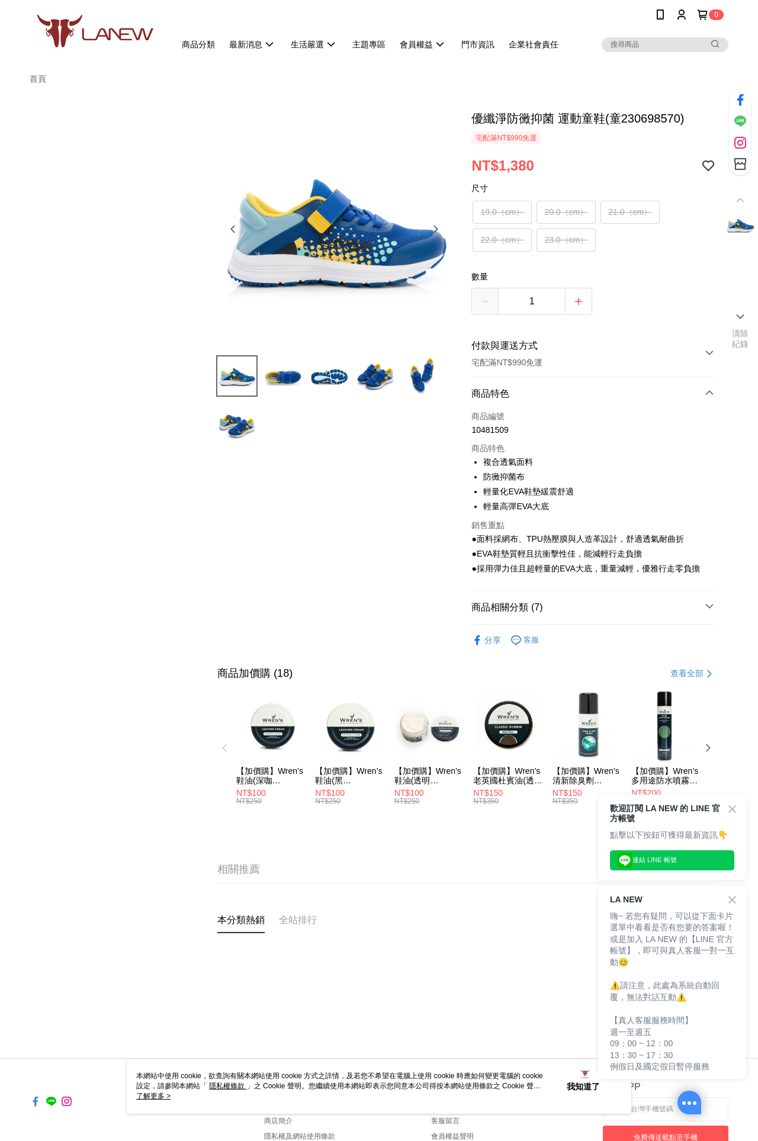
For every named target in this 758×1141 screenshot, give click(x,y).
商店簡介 (278, 1121)
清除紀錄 (740, 339)
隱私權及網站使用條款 (299, 1136)
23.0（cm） (566, 240)
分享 (486, 640)
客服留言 (445, 1121)
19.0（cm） (502, 212)
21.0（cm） (630, 212)
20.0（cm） (566, 212)
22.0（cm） (502, 240)
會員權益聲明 (452, 1136)
